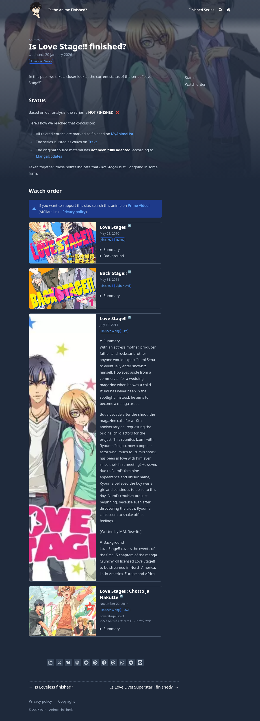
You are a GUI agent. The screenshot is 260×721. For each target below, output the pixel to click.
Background (114, 255)
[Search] (220, 10)
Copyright (66, 701)
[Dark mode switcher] (228, 10)
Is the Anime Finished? (67, 9)
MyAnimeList (122, 133)
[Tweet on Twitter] (59, 662)
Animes (34, 40)
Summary (112, 249)
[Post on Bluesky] (68, 662)
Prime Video (138, 205)
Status (190, 77)
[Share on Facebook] (104, 662)
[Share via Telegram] (131, 662)
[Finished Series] (201, 10)
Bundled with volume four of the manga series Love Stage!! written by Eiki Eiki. (110, 629)
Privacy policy (74, 211)
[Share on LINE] (140, 662)
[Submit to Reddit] (86, 662)
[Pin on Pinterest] (95, 662)
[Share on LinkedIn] (50, 662)
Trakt (92, 141)
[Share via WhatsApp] (122, 662)
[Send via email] (113, 662)
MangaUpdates (49, 156)
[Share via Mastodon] (77, 662)
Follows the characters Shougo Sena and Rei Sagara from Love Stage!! (110, 296)
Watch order (195, 84)
